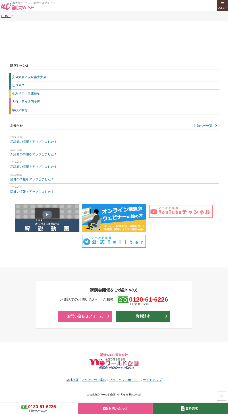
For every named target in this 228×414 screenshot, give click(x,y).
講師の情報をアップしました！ (114, 177)
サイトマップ (152, 380)
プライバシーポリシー (124, 380)
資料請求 (143, 316)
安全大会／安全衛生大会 (29, 77)
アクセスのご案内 (93, 380)
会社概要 (72, 380)
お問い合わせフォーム (85, 316)
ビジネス (18, 85)
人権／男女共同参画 (26, 102)
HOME (6, 16)
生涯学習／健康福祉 (26, 93)
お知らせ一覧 (203, 125)
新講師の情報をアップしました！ (114, 139)
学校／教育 (20, 110)
